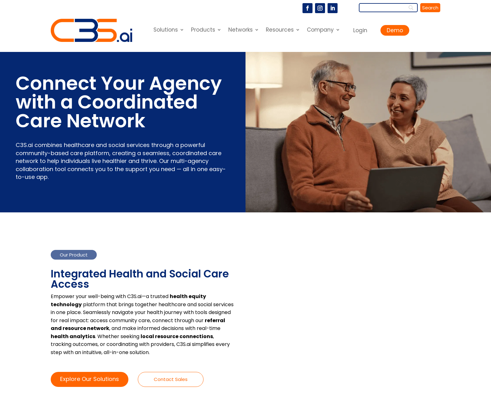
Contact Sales (171, 379)
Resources (280, 30)
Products (203, 30)
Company (320, 30)
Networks (240, 30)
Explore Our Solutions (89, 379)
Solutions (165, 30)
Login (360, 30)
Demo (395, 30)
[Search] (388, 7)
